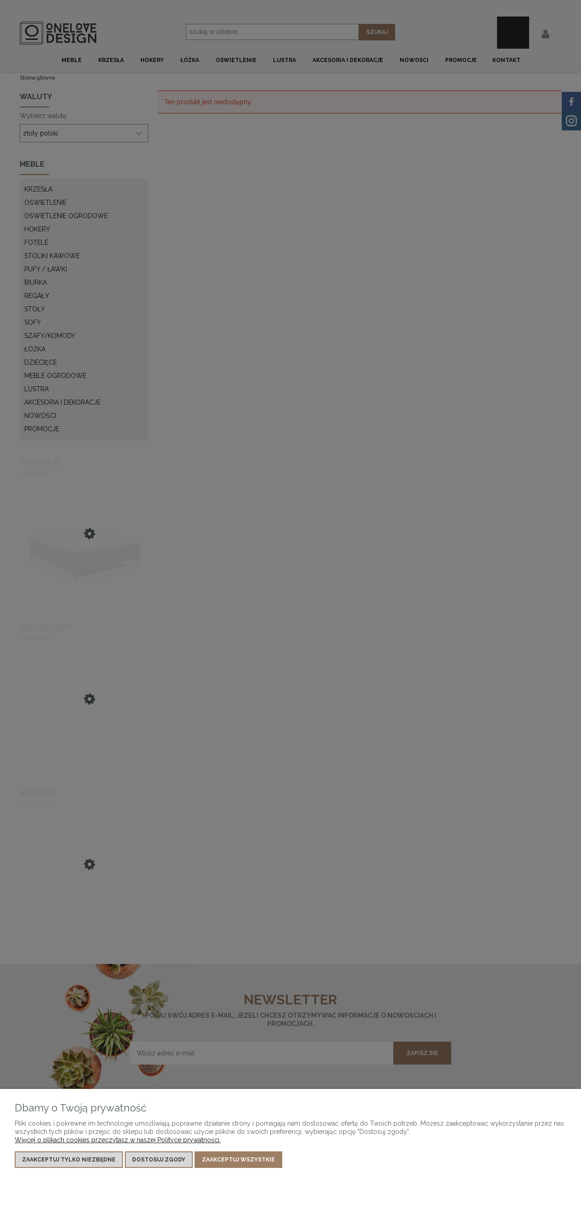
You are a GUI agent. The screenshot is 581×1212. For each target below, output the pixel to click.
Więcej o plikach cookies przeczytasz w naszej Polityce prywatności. (118, 1140)
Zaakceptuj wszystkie (238, 1159)
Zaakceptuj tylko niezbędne (69, 1159)
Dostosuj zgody (158, 1159)
